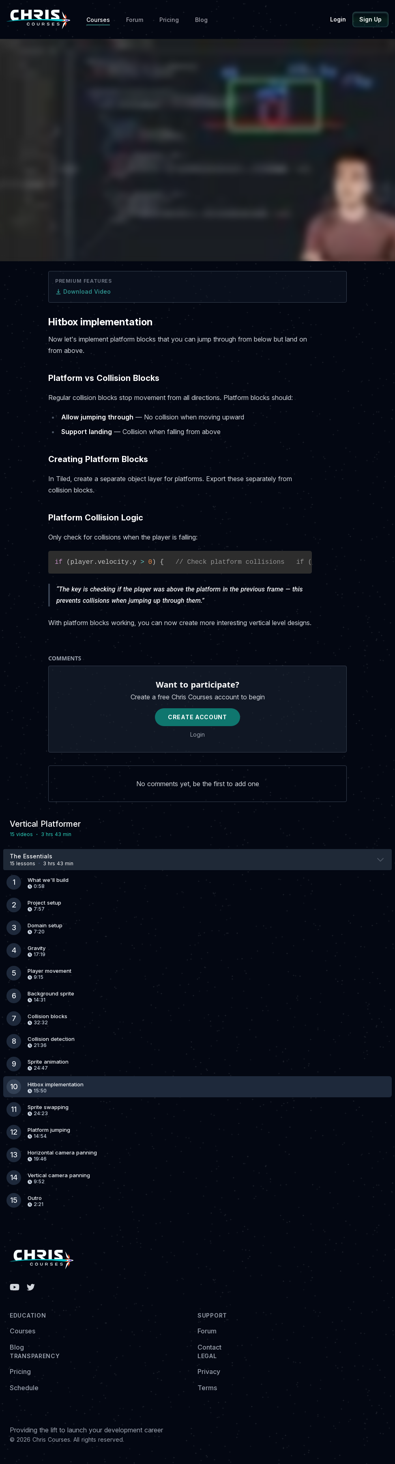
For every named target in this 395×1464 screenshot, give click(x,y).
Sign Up (370, 19)
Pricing (169, 19)
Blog (201, 19)
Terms (207, 1388)
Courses (98, 19)
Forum (134, 19)
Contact (209, 1347)
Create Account (197, 717)
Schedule (24, 1388)
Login (338, 19)
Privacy (209, 1371)
